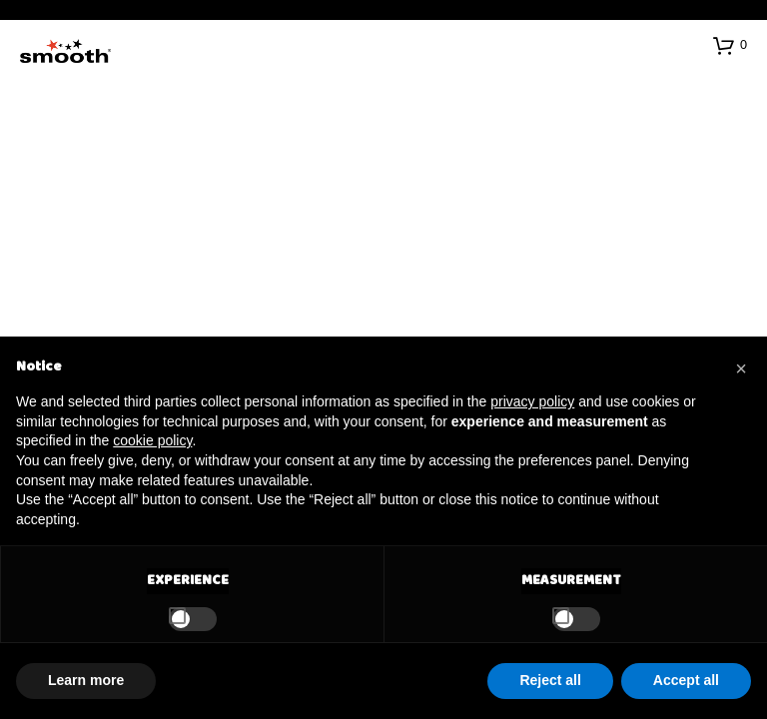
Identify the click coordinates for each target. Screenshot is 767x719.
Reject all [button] (549, 680)
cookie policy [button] (152, 440)
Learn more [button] (86, 680)
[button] (730, 45)
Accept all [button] (686, 680)
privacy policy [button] (532, 401)
